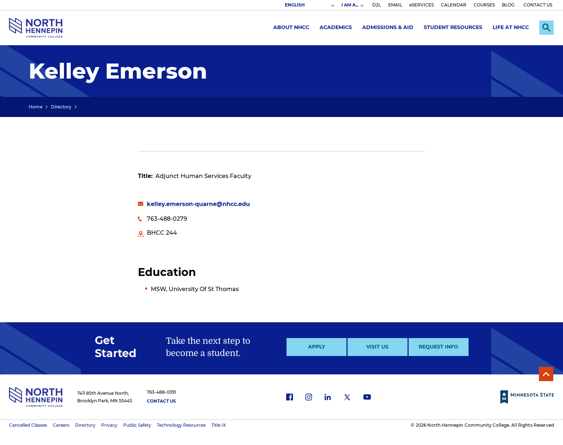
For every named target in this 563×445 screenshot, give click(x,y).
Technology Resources (181, 425)
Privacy (109, 425)
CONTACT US (538, 5)
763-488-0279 (167, 218)
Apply (316, 346)
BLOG (508, 5)
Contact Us (161, 401)
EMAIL (395, 5)
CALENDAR (453, 5)
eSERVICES (421, 5)
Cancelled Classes (28, 425)
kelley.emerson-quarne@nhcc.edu (198, 204)
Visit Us (377, 346)
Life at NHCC (511, 27)
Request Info (438, 346)
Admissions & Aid (387, 27)
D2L (376, 5)
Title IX (218, 425)
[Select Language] (309, 5)
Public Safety (137, 425)
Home (35, 106)
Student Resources (453, 27)
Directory (61, 106)
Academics (336, 27)
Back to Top (546, 374)
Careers (61, 425)
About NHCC (291, 27)
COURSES (484, 5)
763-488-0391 (161, 392)
